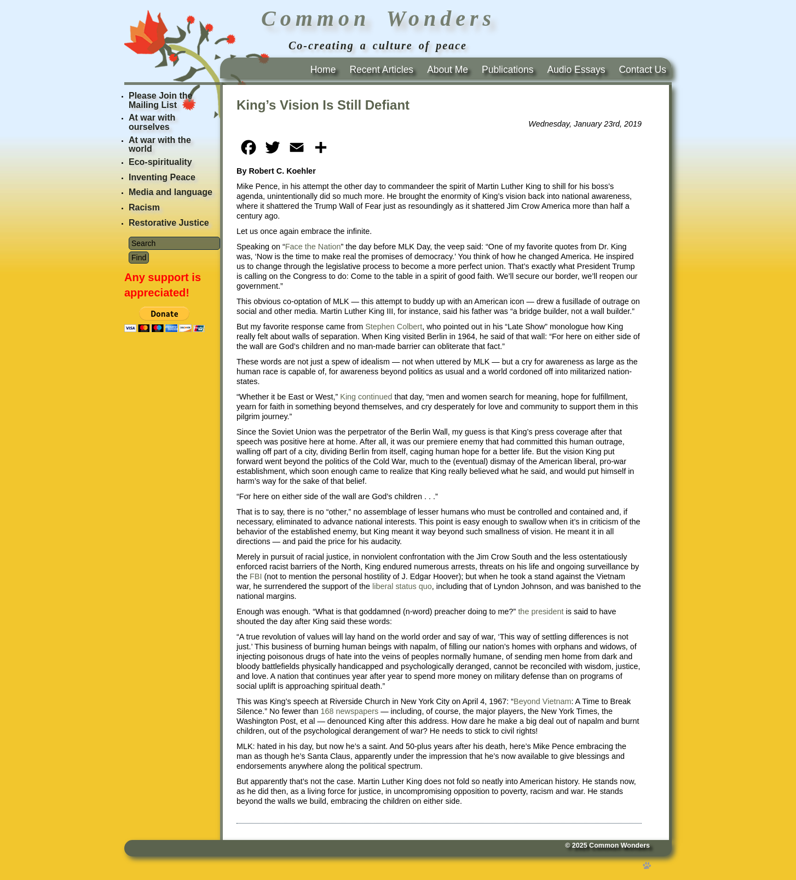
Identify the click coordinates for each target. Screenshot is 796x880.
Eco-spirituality (160, 162)
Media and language (170, 192)
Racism (144, 207)
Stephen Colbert (393, 326)
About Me (447, 69)
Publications (507, 69)
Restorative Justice (169, 222)
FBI (256, 576)
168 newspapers (350, 711)
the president (540, 611)
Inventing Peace (162, 177)
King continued (366, 396)
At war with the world (160, 144)
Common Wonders (619, 845)
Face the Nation (313, 246)
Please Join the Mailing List (161, 100)
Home (323, 69)
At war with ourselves (152, 122)
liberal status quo (402, 586)
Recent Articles (381, 69)
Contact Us (642, 69)
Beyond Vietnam (542, 701)
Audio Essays (576, 69)
